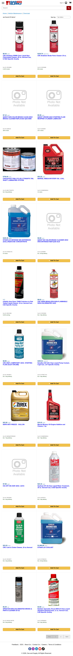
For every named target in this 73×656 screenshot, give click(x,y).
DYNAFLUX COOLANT (45, 547)
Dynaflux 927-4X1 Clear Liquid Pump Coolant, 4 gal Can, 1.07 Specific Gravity (54, 363)
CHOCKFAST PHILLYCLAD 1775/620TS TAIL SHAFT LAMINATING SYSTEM (18, 179)
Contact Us (36, 644)
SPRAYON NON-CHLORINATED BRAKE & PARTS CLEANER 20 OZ (17, 609)
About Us (28, 644)
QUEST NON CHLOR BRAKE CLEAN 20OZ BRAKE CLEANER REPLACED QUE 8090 (18, 118)
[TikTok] (43, 648)
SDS (21, 644)
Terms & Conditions (54, 644)
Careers (44, 644)
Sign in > (64, 2)
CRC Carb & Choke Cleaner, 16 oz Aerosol (17, 547)
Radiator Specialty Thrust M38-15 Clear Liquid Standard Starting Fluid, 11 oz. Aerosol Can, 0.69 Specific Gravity (54, 610)
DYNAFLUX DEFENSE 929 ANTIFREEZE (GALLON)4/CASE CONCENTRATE (17, 240)
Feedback (15, 644)
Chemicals (26, 13)
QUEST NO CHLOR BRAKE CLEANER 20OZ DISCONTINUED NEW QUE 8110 (53, 240)
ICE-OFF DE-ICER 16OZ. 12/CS (13, 486)
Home (5, 13)
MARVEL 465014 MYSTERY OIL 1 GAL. (51, 178)
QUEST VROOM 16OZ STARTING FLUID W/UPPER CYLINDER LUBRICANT (51, 118)
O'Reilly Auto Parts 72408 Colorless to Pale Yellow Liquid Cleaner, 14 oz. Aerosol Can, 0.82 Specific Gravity (18, 303)
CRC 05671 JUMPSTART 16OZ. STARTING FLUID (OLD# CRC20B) (17, 363)
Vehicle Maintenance (15, 13)
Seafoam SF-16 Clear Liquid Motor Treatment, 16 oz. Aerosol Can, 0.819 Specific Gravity (53, 486)
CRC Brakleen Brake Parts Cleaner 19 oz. (52, 55)
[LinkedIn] (36, 648)
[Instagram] (33, 648)
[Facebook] (29, 648)
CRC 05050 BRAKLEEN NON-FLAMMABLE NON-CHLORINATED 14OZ (52, 302)
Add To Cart (19, 76)
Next (67, 636)
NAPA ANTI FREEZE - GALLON (13, 424)
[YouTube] (39, 648)
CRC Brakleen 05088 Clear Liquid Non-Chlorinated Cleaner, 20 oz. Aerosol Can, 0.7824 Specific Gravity (17, 57)
